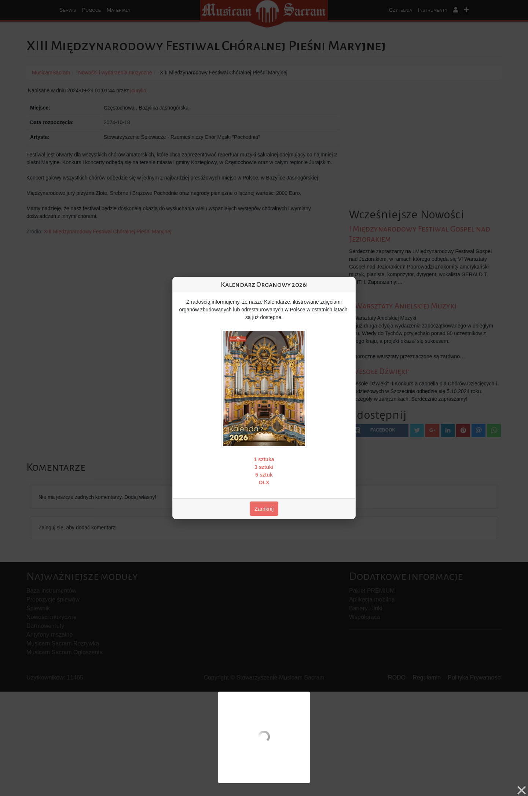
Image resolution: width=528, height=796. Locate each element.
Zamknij (264, 509)
